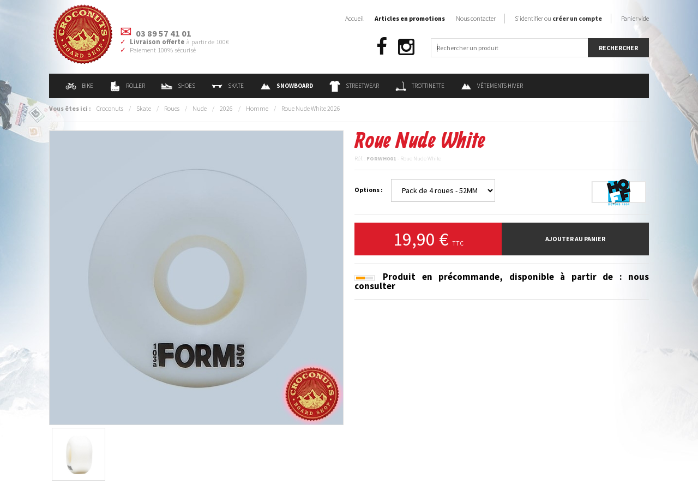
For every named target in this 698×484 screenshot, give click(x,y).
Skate (228, 85)
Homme (257, 108)
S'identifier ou (558, 18)
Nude (199, 108)
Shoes (178, 85)
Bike (79, 85)
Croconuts (110, 108)
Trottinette (419, 85)
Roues (171, 108)
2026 (226, 108)
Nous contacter (476, 18)
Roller (127, 85)
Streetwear (354, 85)
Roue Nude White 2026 (310, 108)
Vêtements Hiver (492, 85)
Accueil (354, 18)
